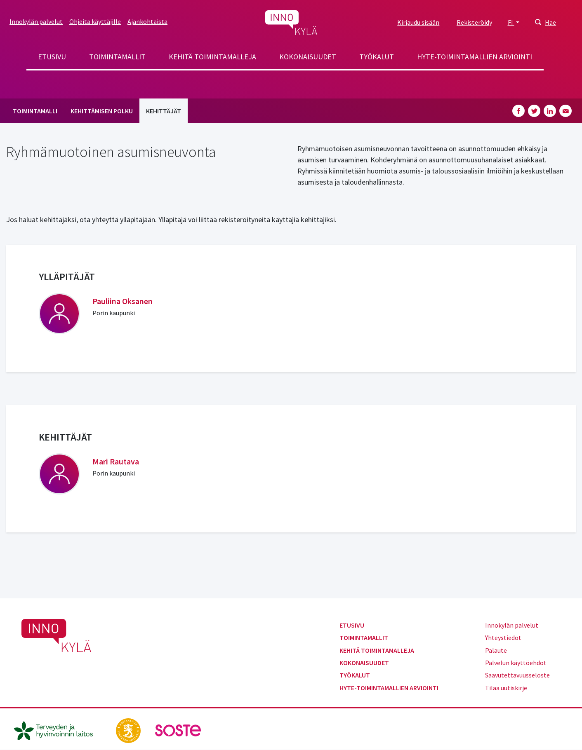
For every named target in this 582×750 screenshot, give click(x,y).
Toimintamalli (35, 111)
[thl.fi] (57, 730)
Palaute (496, 650)
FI (511, 22)
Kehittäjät (163, 111)
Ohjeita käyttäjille (95, 21)
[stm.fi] (128, 730)
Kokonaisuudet (307, 56)
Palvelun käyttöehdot (516, 663)
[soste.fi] (178, 730)
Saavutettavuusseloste (517, 675)
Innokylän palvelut (36, 21)
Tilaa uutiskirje (506, 688)
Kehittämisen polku (102, 111)
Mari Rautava (115, 461)
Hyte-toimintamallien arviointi (474, 56)
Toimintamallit (117, 56)
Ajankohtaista (147, 21)
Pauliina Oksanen (122, 301)
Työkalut (376, 56)
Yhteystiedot (503, 637)
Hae (550, 22)
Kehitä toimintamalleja (212, 56)
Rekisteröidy (474, 22)
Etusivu (52, 56)
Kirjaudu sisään (418, 22)
